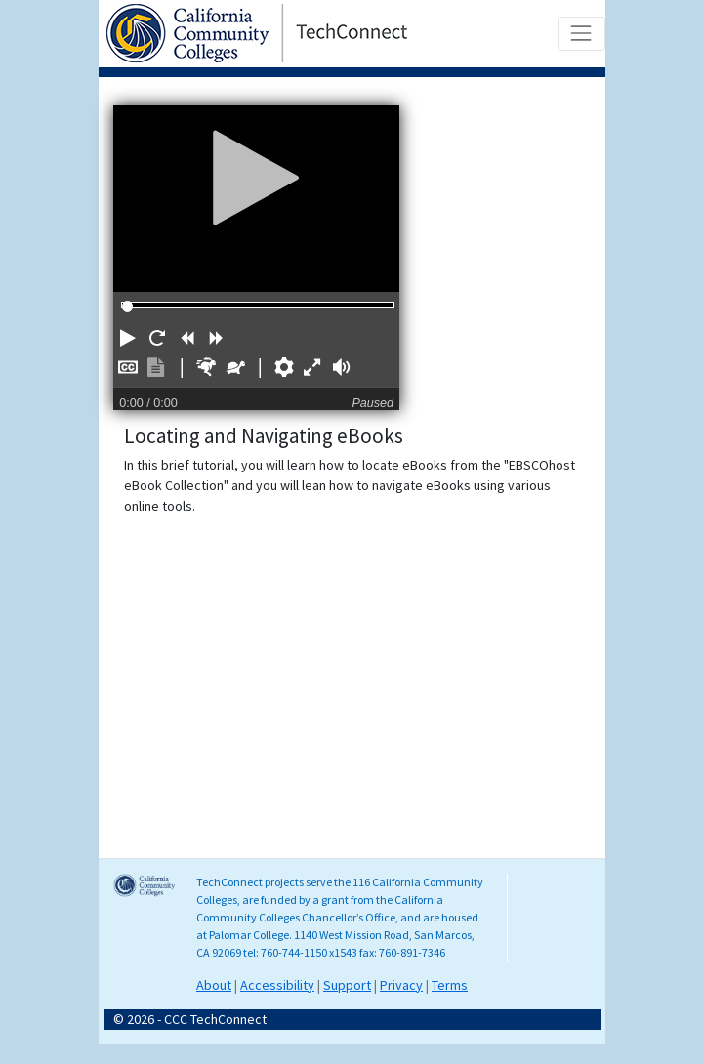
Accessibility (277, 985)
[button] (128, 337)
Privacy (401, 985)
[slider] (127, 306)
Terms (450, 985)
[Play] (256, 177)
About (213, 985)
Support (347, 985)
